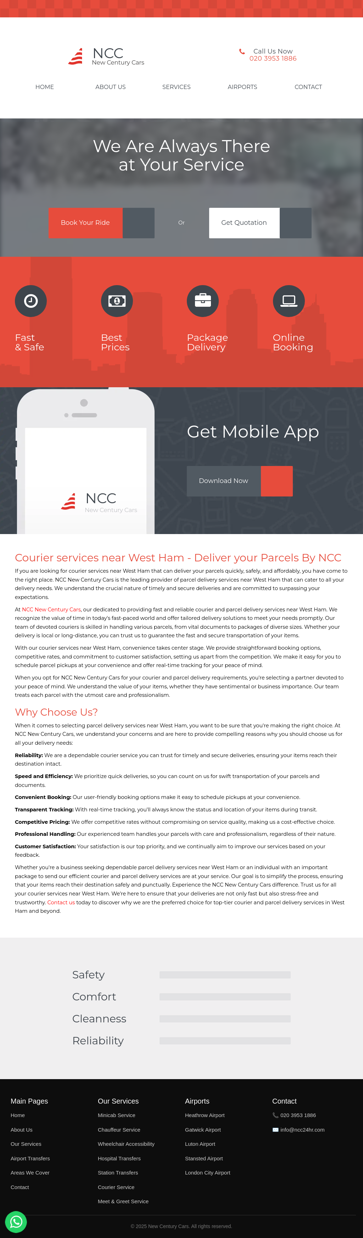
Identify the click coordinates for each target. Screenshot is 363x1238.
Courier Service (116, 1187)
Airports (242, 87)
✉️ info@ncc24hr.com (298, 1130)
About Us (110, 87)
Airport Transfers (30, 1158)
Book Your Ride (85, 223)
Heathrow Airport (205, 1115)
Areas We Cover (30, 1173)
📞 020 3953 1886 (294, 1115)
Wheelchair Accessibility (126, 1144)
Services (176, 87)
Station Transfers (118, 1173)
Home (44, 87)
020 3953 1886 (273, 58)
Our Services (26, 1144)
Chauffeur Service (119, 1130)
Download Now (223, 481)
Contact (308, 87)
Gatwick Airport (203, 1130)
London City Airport (207, 1173)
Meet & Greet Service (123, 1201)
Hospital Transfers (119, 1158)
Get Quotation (244, 223)
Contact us (61, 902)
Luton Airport (200, 1144)
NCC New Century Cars (51, 609)
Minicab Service (116, 1115)
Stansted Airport (204, 1158)
